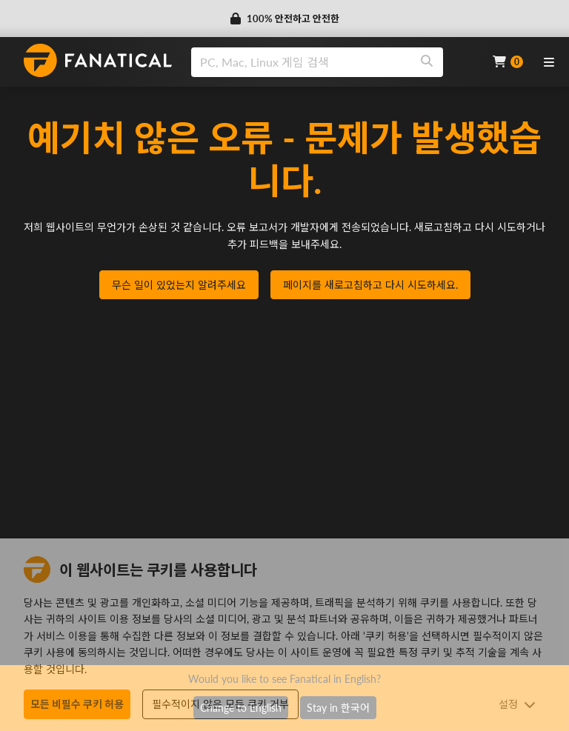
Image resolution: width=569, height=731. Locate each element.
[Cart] (508, 62)
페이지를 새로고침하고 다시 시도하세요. (370, 284)
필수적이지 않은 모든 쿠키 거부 (220, 704)
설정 (517, 704)
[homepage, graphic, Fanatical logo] (98, 60)
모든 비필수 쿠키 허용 (77, 704)
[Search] (426, 62)
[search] (301, 62)
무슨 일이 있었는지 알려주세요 (179, 284)
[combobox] (332, 62)
